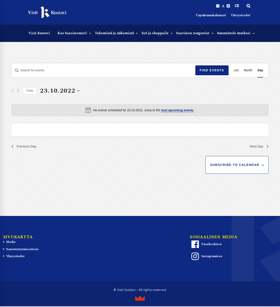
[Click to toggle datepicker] (60, 91)
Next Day (259, 147)
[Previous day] (12, 91)
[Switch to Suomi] (237, 6)
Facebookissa (206, 245)
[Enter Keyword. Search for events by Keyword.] (103, 70)
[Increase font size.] (228, 6)
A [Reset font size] (222, 6)
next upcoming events (177, 110)
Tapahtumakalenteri (211, 15)
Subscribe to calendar (234, 165)
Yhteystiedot (240, 15)
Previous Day (24, 147)
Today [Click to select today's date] (29, 90)
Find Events (212, 70)
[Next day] (18, 91)
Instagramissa (206, 257)
